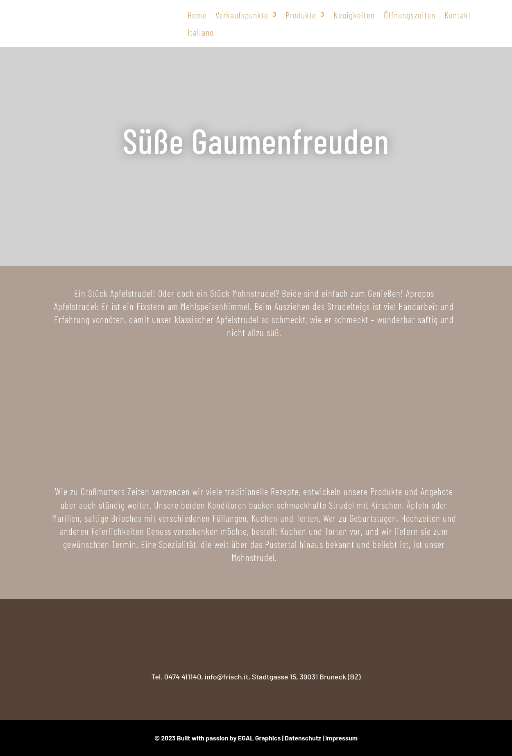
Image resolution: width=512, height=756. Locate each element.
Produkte (300, 14)
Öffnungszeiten (409, 14)
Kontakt (457, 14)
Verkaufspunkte (241, 14)
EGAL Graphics (259, 738)
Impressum (341, 738)
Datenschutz (303, 738)
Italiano (201, 32)
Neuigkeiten (354, 14)
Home (197, 14)
